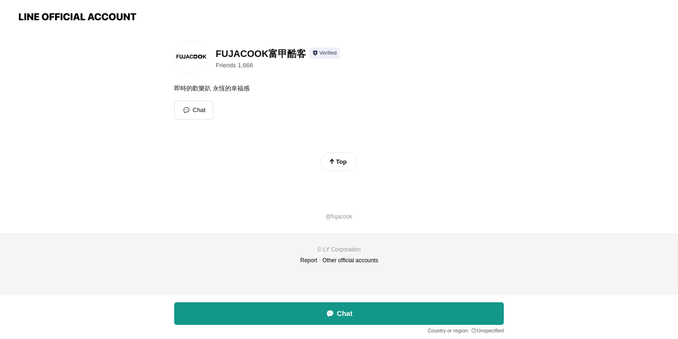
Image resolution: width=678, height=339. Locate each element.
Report (308, 260)
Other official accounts (351, 260)
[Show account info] (324, 53)
